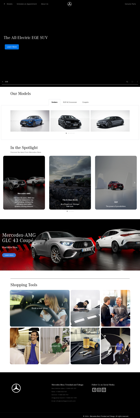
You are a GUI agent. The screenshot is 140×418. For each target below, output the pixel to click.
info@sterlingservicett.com (66, 401)
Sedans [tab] (54, 102)
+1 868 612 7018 (71, 398)
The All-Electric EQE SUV (26, 37)
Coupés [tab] (85, 102)
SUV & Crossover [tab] (70, 102)
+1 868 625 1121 (70, 388)
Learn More (12, 47)
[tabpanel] (70, 122)
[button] (12, 121)
